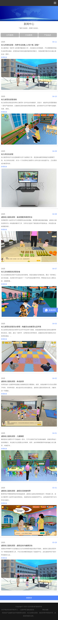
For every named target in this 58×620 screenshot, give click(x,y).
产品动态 (47, 35)
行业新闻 (28, 35)
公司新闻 (9, 35)
